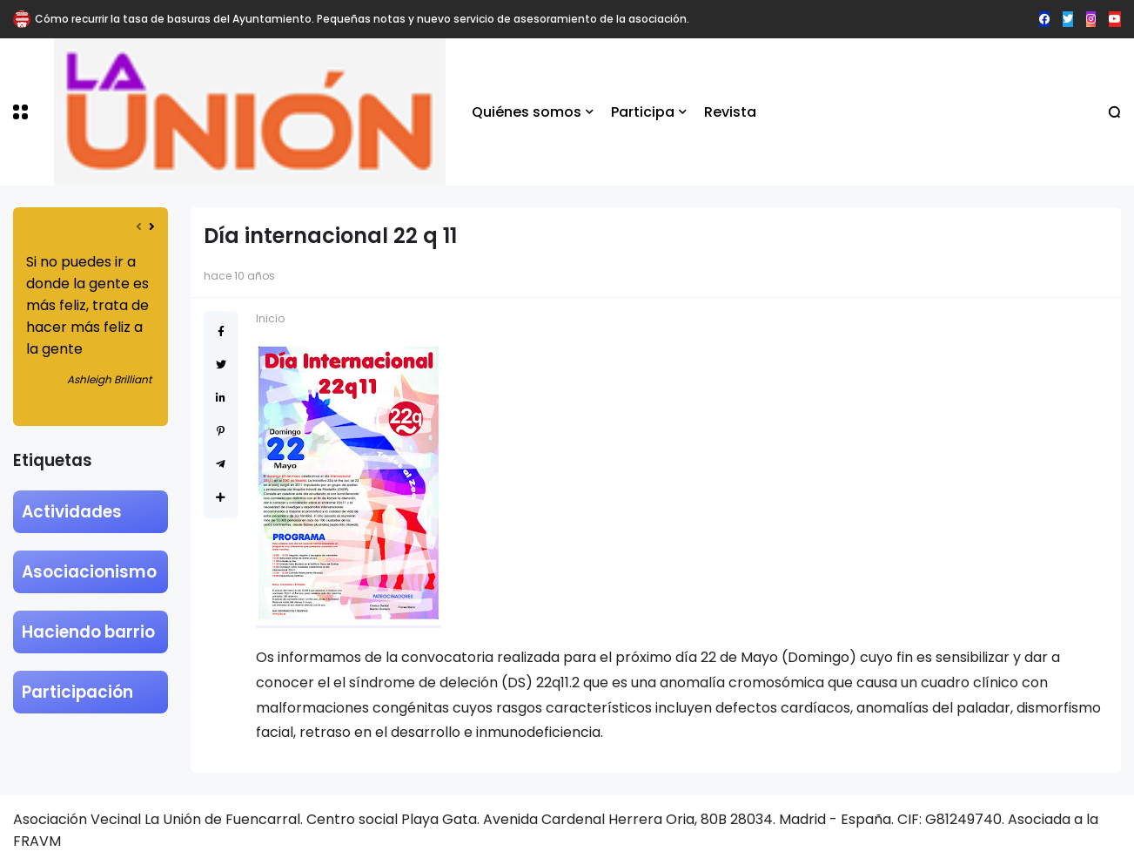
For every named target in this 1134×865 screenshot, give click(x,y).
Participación (77, 692)
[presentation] (139, 226)
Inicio (270, 318)
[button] (20, 112)
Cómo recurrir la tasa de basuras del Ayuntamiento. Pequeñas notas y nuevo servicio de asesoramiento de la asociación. (362, 18)
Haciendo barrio (88, 632)
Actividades (72, 512)
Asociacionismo (89, 572)
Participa (642, 112)
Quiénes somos (526, 112)
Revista (730, 112)
